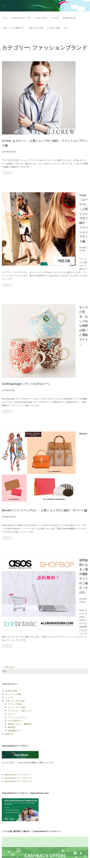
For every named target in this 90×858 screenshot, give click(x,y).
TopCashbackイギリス (12, 819)
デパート (12, 459)
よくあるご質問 (9, 33)
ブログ (23, 33)
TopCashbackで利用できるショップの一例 (23, 727)
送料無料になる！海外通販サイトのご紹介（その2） (67, 353)
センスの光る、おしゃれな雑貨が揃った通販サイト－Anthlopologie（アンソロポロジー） (68, 212)
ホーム (5, 17)
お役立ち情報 (11, 436)
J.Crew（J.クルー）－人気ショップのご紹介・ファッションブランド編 (67, 72)
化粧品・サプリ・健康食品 (19, 469)
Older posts (8, 412)
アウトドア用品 (15, 449)
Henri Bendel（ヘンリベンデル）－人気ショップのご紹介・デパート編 (68, 284)
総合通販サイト (15, 476)
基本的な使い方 (9, 25)
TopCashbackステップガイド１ (18, 520)
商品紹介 (12, 473)
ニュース (9, 443)
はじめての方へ (46, 17)
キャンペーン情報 (13, 439)
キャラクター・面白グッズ (19, 456)
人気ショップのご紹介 (15, 446)
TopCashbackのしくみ (14, 717)
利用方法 (9, 479)
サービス (64, 17)
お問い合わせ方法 (60, 25)
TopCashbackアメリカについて (18, 712)
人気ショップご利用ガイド (34, 25)
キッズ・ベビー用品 (16, 453)
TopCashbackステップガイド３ (18, 527)
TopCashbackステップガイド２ (18, 523)
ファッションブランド (17, 463)
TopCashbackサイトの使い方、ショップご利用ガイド (27, 722)
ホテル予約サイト (16, 466)
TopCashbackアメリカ (23, 17)
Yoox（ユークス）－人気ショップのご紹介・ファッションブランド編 (68, 141)
